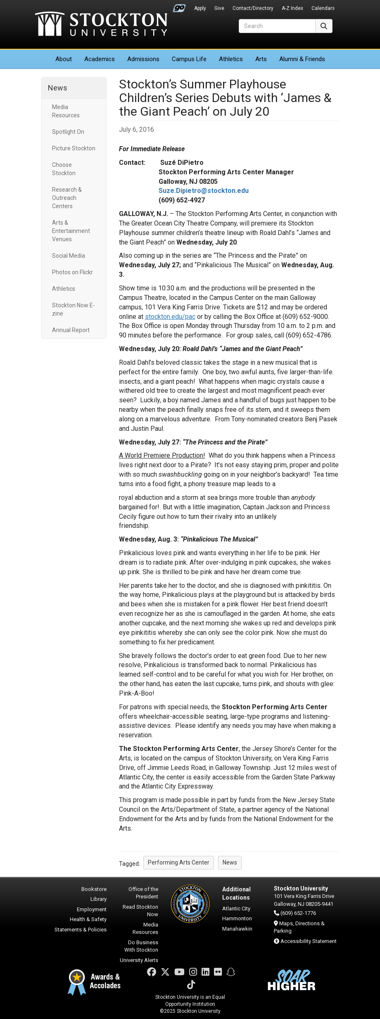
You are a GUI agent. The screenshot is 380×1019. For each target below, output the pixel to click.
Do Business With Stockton (141, 946)
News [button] (230, 862)
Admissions (143, 59)
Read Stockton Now (140, 911)
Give (219, 8)
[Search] (277, 26)
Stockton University (101, 25)
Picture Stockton (73, 148)
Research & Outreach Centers (67, 197)
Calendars (323, 8)
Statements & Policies (81, 929)
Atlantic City (236, 908)
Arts (261, 59)
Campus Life (189, 59)
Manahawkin (237, 929)
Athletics (231, 59)
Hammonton (237, 918)
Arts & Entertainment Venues (71, 230)
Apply (200, 8)
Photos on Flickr (72, 272)
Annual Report (71, 330)
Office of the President (143, 893)
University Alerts (139, 960)
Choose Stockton (64, 169)
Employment (92, 909)
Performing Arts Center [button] (178, 862)
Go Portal (179, 6)
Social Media (68, 255)
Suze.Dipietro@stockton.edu (204, 191)
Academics (99, 59)
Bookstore (94, 889)
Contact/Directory (253, 8)
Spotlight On (68, 131)
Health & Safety (88, 919)
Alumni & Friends (302, 59)
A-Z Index (292, 8)
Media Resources (66, 111)
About (63, 59)
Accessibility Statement (308, 941)
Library (98, 899)
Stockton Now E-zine (73, 309)
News (57, 87)
